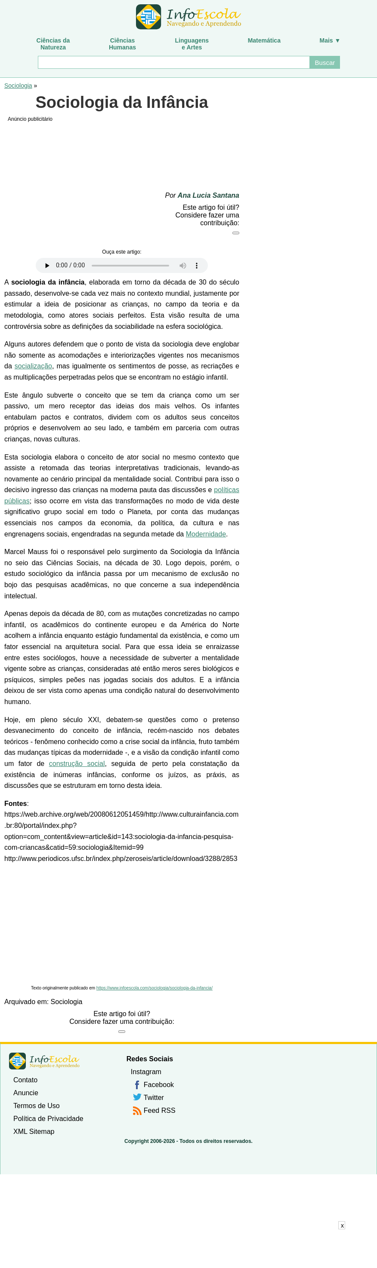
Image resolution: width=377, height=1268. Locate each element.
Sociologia (18, 85)
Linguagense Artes (192, 44)
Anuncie (25, 1092)
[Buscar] (173, 62)
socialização (33, 366)
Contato (25, 1080)
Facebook (159, 1084)
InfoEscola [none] (44, 1061)
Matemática (264, 40)
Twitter (154, 1097)
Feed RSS (160, 1110)
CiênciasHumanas (122, 44)
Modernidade (206, 534)
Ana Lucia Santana (208, 195)
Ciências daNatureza (53, 44)
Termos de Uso (36, 1105)
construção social (77, 763)
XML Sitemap (33, 1131)
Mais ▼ (330, 40)
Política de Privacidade (48, 1118)
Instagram (146, 1071)
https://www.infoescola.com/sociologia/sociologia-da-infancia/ (154, 988)
